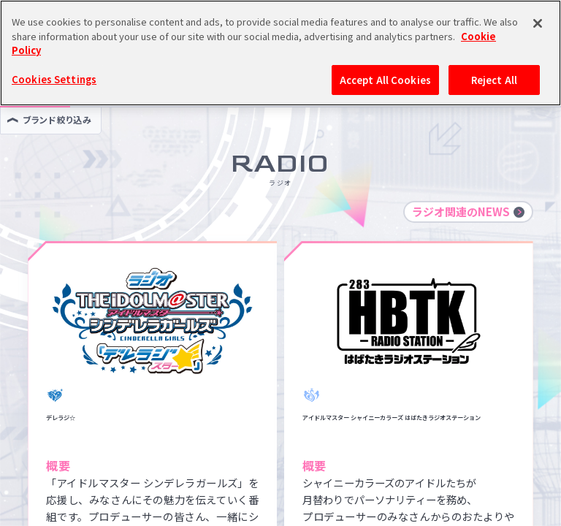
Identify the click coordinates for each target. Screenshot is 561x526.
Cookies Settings (54, 49)
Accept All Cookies (385, 50)
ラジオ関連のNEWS (468, 211)
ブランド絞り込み (49, 119)
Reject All (494, 50)
